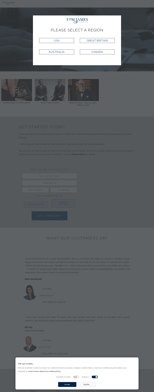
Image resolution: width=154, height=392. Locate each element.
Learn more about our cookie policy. (44, 371)
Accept (67, 384)
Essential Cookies (63, 377)
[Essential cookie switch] (76, 377)
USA (57, 40)
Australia (56, 51)
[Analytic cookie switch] (95, 377)
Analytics (85, 377)
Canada (97, 51)
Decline (87, 384)
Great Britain (97, 40)
